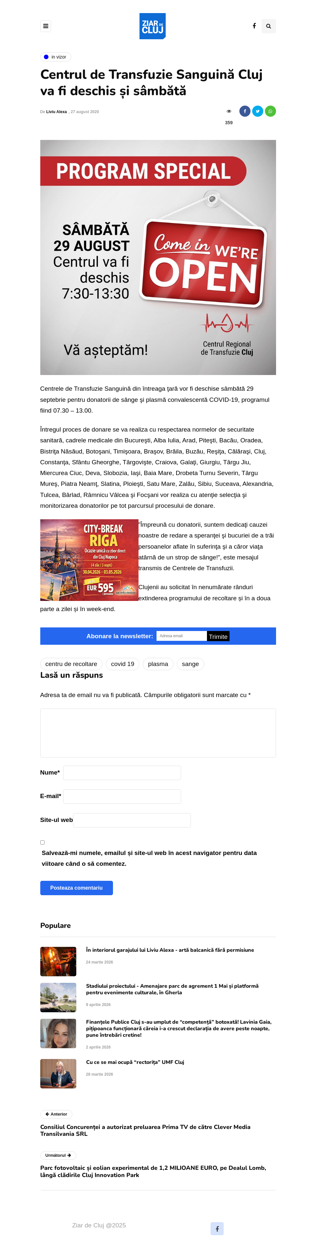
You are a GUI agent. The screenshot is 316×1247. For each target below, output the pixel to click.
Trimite (218, 636)
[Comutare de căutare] (269, 26)
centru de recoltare (71, 663)
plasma (158, 663)
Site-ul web (56, 819)
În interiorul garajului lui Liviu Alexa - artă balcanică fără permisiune (170, 950)
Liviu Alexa (56, 112)
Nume (50, 772)
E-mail (50, 796)
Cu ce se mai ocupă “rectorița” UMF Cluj (135, 1062)
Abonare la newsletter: (119, 636)
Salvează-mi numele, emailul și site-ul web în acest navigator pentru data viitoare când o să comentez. (149, 858)
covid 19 (122, 663)
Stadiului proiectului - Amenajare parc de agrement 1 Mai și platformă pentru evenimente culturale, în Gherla (172, 989)
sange (190, 663)
